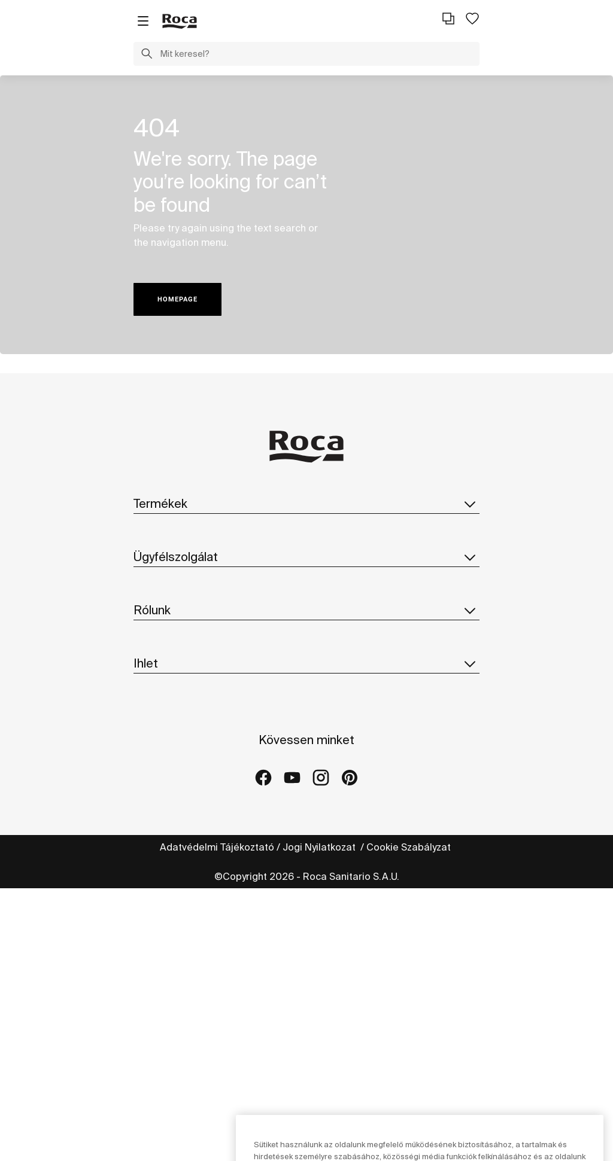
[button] (146, 55)
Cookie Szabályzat (409, 1119)
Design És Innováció (178, 785)
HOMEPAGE (177, 299)
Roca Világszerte (172, 737)
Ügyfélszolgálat (306, 619)
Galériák (152, 948)
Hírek (145, 809)
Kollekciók (156, 530)
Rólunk (306, 686)
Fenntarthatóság (171, 761)
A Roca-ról (158, 713)
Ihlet (306, 873)
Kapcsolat (156, 646)
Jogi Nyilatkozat (320, 1119)
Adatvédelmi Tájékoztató (217, 1119)
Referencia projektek (181, 924)
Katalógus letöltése (178, 554)
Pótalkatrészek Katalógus (192, 578)
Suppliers (156, 833)
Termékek (306, 503)
